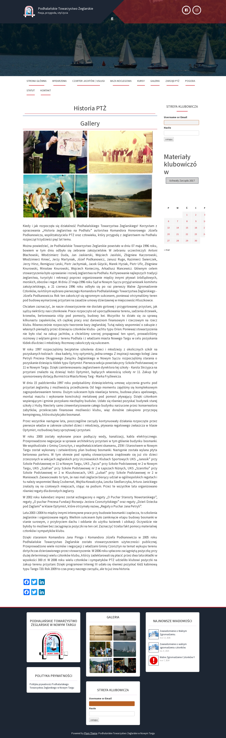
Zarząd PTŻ (172, 81)
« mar (167, 250)
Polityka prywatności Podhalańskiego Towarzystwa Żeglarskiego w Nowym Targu (52, 686)
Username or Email (175, 117)
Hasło (167, 127)
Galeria (155, 81)
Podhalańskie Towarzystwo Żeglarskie (65, 8)
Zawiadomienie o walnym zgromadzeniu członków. (173, 645)
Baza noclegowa (121, 81)
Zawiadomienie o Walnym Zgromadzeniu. (173, 632)
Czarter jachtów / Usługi (88, 81)
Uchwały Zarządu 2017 (182, 180)
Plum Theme (90, 733)
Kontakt (45, 90)
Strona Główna (37, 81)
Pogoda (190, 81)
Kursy (141, 81)
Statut (31, 90)
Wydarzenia (59, 81)
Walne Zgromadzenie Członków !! (177, 657)
